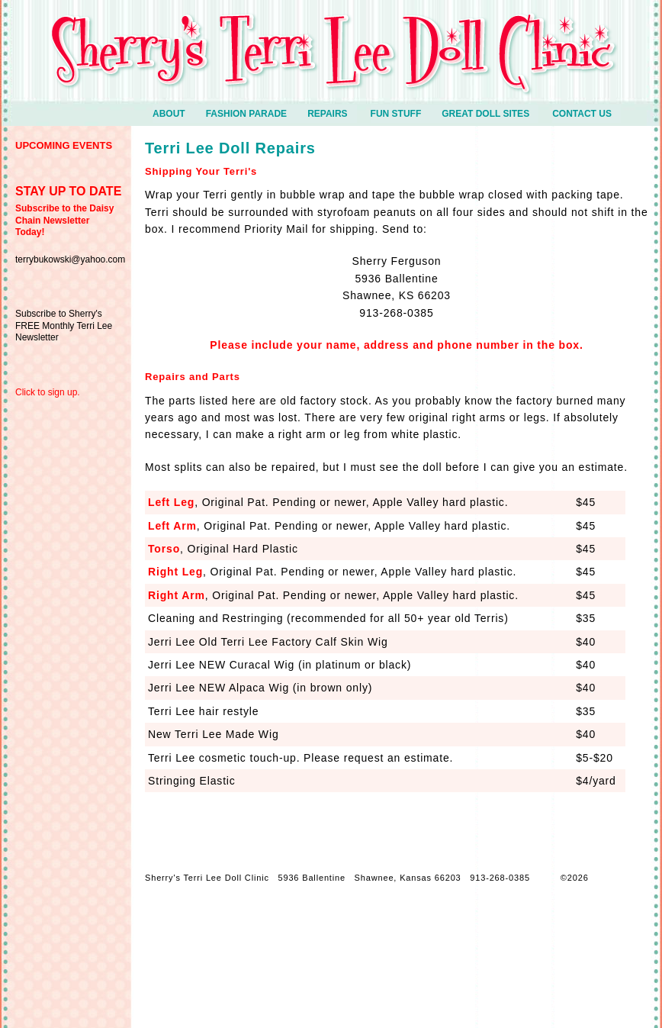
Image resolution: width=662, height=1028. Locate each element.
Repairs (327, 113)
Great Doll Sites (485, 113)
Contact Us (582, 113)
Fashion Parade (253, 115)
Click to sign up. (47, 392)
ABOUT (176, 115)
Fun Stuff (403, 115)
